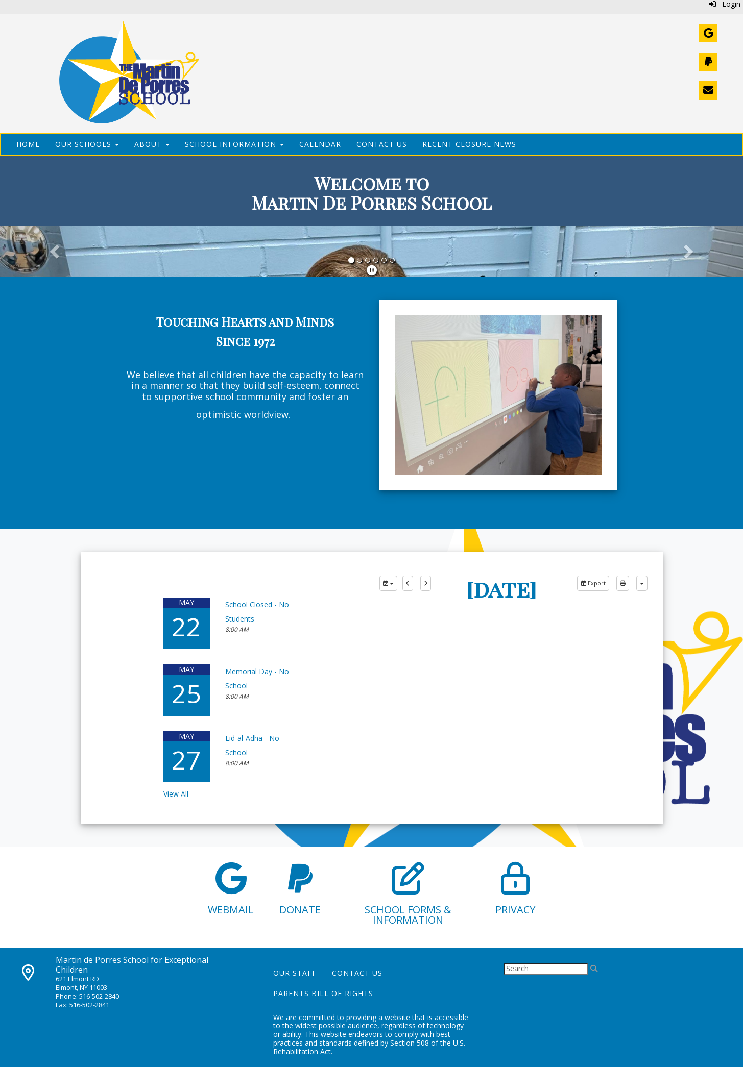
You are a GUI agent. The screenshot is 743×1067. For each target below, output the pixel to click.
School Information (234, 144)
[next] (425, 583)
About (152, 144)
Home (28, 144)
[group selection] (388, 583)
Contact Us (381, 144)
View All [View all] (175, 794)
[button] (55, 251)
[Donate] (708, 62)
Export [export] (593, 583)
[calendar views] (642, 583)
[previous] (407, 583)
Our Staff (295, 973)
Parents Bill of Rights (323, 993)
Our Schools (87, 144)
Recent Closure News (469, 144)
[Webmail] (708, 33)
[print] (622, 583)
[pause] (372, 270)
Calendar (320, 144)
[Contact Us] (708, 90)
